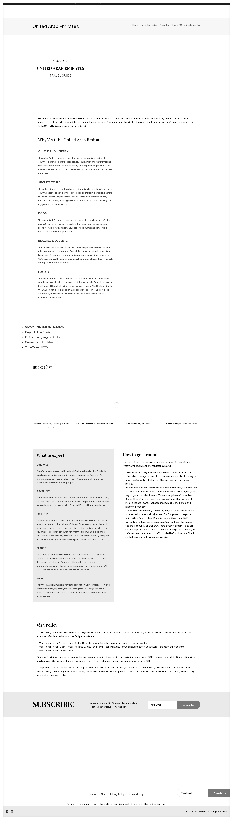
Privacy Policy (117, 794)
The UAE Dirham (44, 520)
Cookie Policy (136, 794)
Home (135, 25)
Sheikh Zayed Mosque (52, 423)
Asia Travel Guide (170, 25)
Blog (103, 794)
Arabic (57, 337)
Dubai (147, 423)
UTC (44, 347)
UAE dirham (47, 342)
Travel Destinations (150, 25)
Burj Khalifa (191, 423)
